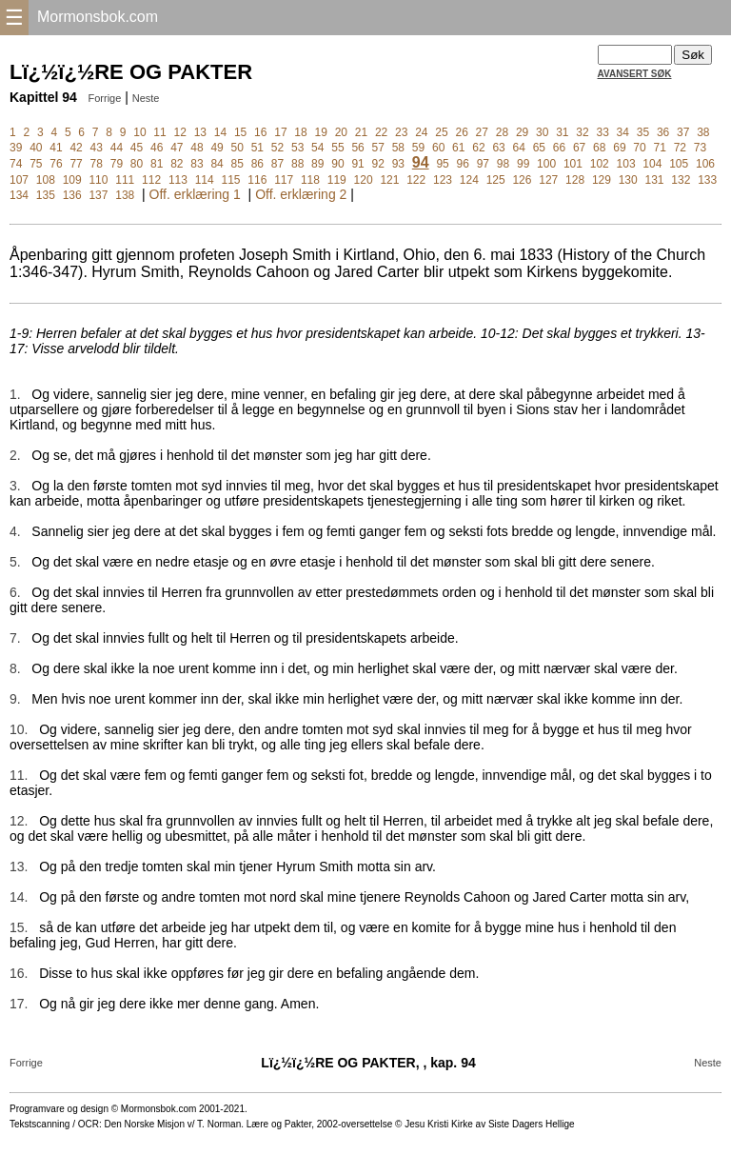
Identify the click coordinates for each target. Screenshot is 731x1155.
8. (15, 668)
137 (98, 195)
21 (361, 132)
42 (75, 147)
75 (36, 163)
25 (441, 132)
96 (463, 163)
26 (461, 132)
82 (176, 163)
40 (36, 147)
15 (240, 132)
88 (297, 163)
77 (75, 163)
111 (124, 180)
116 (257, 180)
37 (683, 132)
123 (442, 180)
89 (317, 163)
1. (15, 394)
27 (482, 132)
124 (469, 180)
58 (398, 147)
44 (116, 147)
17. (19, 1003)
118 (310, 180)
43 (96, 147)
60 (438, 147)
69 (619, 147)
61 (458, 147)
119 (336, 180)
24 (421, 132)
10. (19, 729)
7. (15, 638)
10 (139, 132)
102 (599, 163)
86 (257, 163)
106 (705, 163)
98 (503, 163)
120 (363, 180)
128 (574, 180)
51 (257, 147)
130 (628, 180)
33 (602, 132)
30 (542, 132)
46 (156, 147)
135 (45, 195)
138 (124, 195)
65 (539, 147)
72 (680, 147)
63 (498, 147)
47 (176, 147)
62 (478, 147)
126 (521, 180)
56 (357, 147)
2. (15, 455)
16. (19, 973)
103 (626, 163)
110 (98, 180)
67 (579, 147)
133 (707, 180)
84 (216, 163)
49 (216, 147)
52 (277, 147)
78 (96, 163)
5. (15, 561)
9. (15, 699)
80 (136, 163)
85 (237, 163)
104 (652, 163)
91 (357, 163)
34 (623, 132)
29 (522, 132)
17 (280, 132)
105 (678, 163)
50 (237, 147)
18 (300, 132)
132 (680, 180)
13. (19, 866)
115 (231, 180)
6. (15, 592)
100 (546, 163)
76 (55, 163)
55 (337, 147)
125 (495, 180)
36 (663, 132)
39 (16, 147)
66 (559, 147)
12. (19, 820)
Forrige (104, 98)
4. (15, 531)
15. (19, 927)
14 (220, 132)
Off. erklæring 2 (300, 194)
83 (196, 163)
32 (582, 132)
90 (337, 163)
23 (401, 132)
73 (700, 147)
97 (483, 163)
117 (283, 180)
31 (562, 132)
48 (196, 147)
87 (277, 163)
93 (398, 163)
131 (654, 180)
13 (200, 132)
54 (317, 147)
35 (643, 132)
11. (19, 775)
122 (415, 180)
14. (19, 897)
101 (573, 163)
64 (519, 147)
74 (16, 163)
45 (136, 147)
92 (378, 163)
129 (601, 180)
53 (297, 147)
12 (180, 132)
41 (55, 147)
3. (15, 485)
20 (341, 132)
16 (260, 132)
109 (72, 180)
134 (19, 195)
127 (548, 180)
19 (320, 132)
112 (151, 180)
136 (72, 195)
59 (418, 147)
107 (19, 180)
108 (45, 180)
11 (159, 132)
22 (381, 132)
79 (116, 163)
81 (156, 163)
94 (420, 162)
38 (703, 132)
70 (639, 147)
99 (523, 163)
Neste (146, 98)
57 (378, 147)
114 (204, 180)
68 (599, 147)
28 (502, 132)
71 (660, 147)
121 (389, 180)
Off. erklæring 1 (195, 194)
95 (442, 163)
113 (178, 180)
